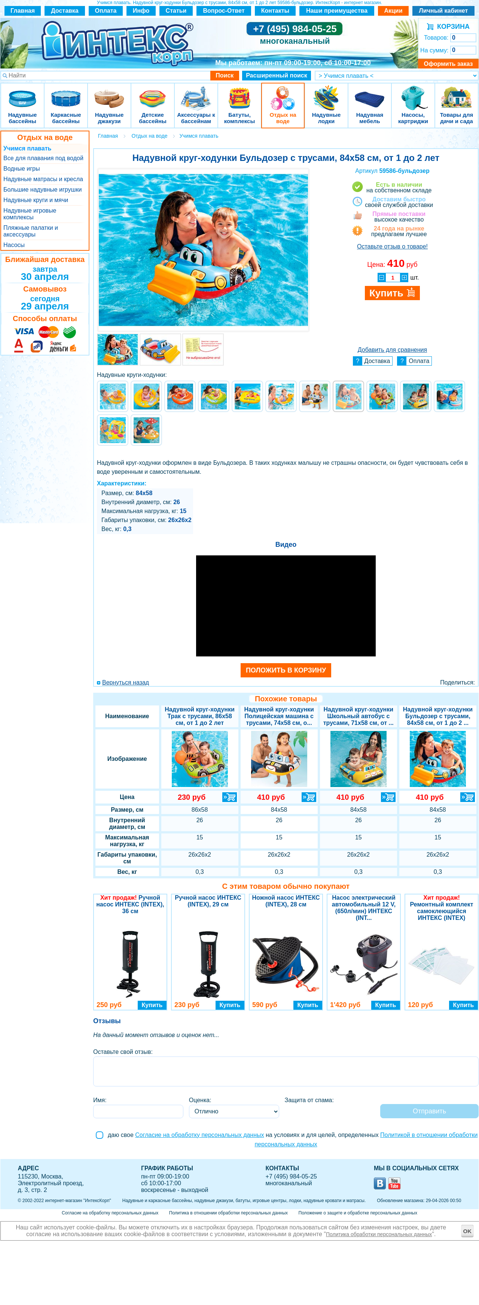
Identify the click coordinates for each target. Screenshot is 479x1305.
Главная (22, 10)
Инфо (141, 10)
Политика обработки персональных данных (379, 1234)
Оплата (106, 10)
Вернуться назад (125, 682)
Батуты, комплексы (239, 93)
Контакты (275, 10)
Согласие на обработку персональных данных (199, 1135)
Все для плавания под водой (43, 158)
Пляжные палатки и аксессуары (30, 231)
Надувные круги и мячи (35, 200)
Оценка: (200, 1100)
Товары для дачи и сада (456, 93)
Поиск (225, 75)
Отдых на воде (283, 93)
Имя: (100, 1100)
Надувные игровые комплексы (29, 213)
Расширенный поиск (276, 75)
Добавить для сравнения (392, 350)
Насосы (14, 245)
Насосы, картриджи (413, 93)
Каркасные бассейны (66, 93)
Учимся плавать (27, 148)
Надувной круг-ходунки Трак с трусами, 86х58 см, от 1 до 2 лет (200, 716)
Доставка (65, 10)
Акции (393, 10)
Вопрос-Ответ (224, 10)
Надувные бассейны (22, 93)
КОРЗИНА (451, 26)
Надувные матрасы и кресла (43, 179)
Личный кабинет (443, 10)
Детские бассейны (152, 93)
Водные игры (21, 168)
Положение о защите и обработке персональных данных (358, 1213)
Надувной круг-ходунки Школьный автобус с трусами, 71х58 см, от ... (358, 716)
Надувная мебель (369, 93)
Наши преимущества (336, 10)
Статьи (176, 10)
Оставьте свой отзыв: (123, 1052)
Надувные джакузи (109, 93)
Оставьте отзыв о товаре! (392, 246)
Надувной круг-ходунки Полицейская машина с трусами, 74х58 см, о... (279, 716)
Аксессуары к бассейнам (196, 93)
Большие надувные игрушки (42, 189)
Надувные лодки (326, 93)
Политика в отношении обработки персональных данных (228, 1213)
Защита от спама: (309, 1100)
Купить (152, 1005)
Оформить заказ (448, 64)
